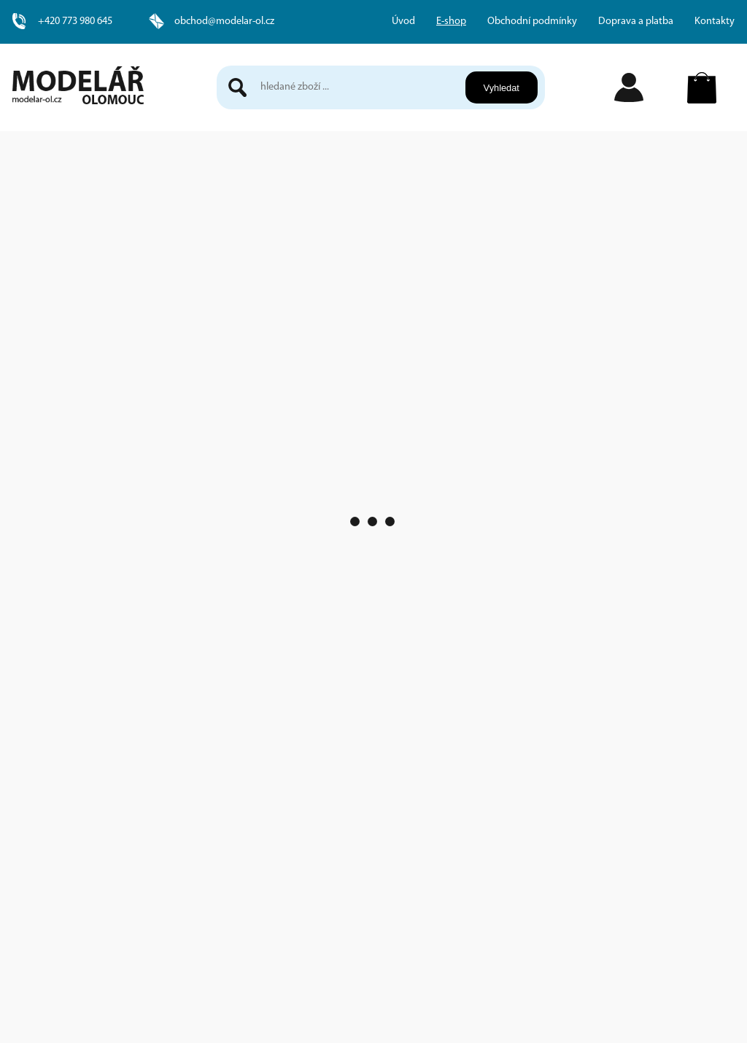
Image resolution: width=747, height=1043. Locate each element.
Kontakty (714, 21)
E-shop (451, 21)
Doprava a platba (635, 21)
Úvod (403, 21)
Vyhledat (501, 87)
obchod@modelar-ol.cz (224, 21)
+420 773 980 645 (75, 21)
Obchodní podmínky (532, 21)
